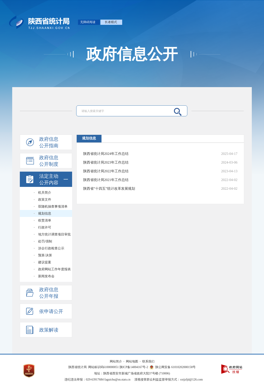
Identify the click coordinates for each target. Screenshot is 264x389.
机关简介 (44, 192)
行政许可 (44, 227)
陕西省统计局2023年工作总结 (106, 162)
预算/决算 (45, 255)
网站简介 (116, 361)
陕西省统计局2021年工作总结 (106, 180)
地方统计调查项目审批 (54, 234)
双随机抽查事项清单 (53, 206)
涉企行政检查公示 (51, 248)
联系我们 (148, 361)
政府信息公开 (132, 54)
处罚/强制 (45, 241)
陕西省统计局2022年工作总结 (106, 171)
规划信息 (44, 213)
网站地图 (132, 361)
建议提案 (44, 262)
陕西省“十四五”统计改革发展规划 (109, 188)
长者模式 (111, 22)
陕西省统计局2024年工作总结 (106, 154)
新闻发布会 (46, 276)
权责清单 (44, 220)
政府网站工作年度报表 (54, 269)
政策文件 (44, 199)
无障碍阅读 (87, 22)
